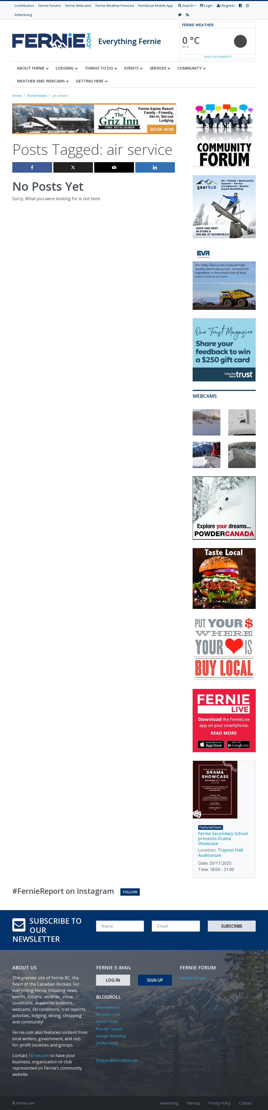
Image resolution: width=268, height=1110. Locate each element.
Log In (113, 980)
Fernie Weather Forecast (115, 5)
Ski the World (107, 1042)
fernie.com (39, 1055)
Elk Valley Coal (108, 1014)
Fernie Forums (49, 5)
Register (226, 5)
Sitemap (193, 1103)
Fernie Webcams (78, 5)
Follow (130, 891)
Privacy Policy (220, 1103)
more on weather (218, 57)
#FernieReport (108, 1007)
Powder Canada (109, 1028)
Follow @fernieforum (116, 1060)
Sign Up (155, 980)
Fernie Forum (107, 1021)
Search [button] (185, 5)
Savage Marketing (111, 1035)
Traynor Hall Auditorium (220, 852)
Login (206, 5)
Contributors (24, 5)
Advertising (23, 14)
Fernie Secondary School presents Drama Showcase (223, 838)
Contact (245, 1103)
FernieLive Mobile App (155, 5)
